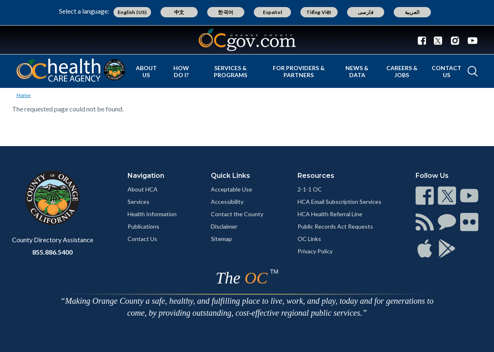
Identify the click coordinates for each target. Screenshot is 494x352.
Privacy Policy (315, 251)
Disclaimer (224, 226)
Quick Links (230, 176)
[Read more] (247, 39)
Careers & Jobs (402, 71)
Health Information (152, 213)
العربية (412, 12)
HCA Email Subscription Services (339, 201)
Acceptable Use (231, 189)
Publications (143, 226)
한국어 (225, 12)
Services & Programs (230, 71)
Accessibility (227, 201)
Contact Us (446, 71)
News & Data (357, 71)
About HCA (143, 189)
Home (24, 95)
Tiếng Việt (319, 12)
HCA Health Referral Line (330, 213)
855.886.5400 (52, 252)
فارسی (365, 12)
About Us (146, 71)
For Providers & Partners (299, 71)
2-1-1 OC (310, 189)
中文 (179, 12)
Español (272, 12)
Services (138, 201)
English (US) (132, 12)
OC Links (309, 238)
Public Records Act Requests (335, 226)
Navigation (146, 176)
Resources (316, 176)
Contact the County (237, 213)
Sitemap (221, 238)
